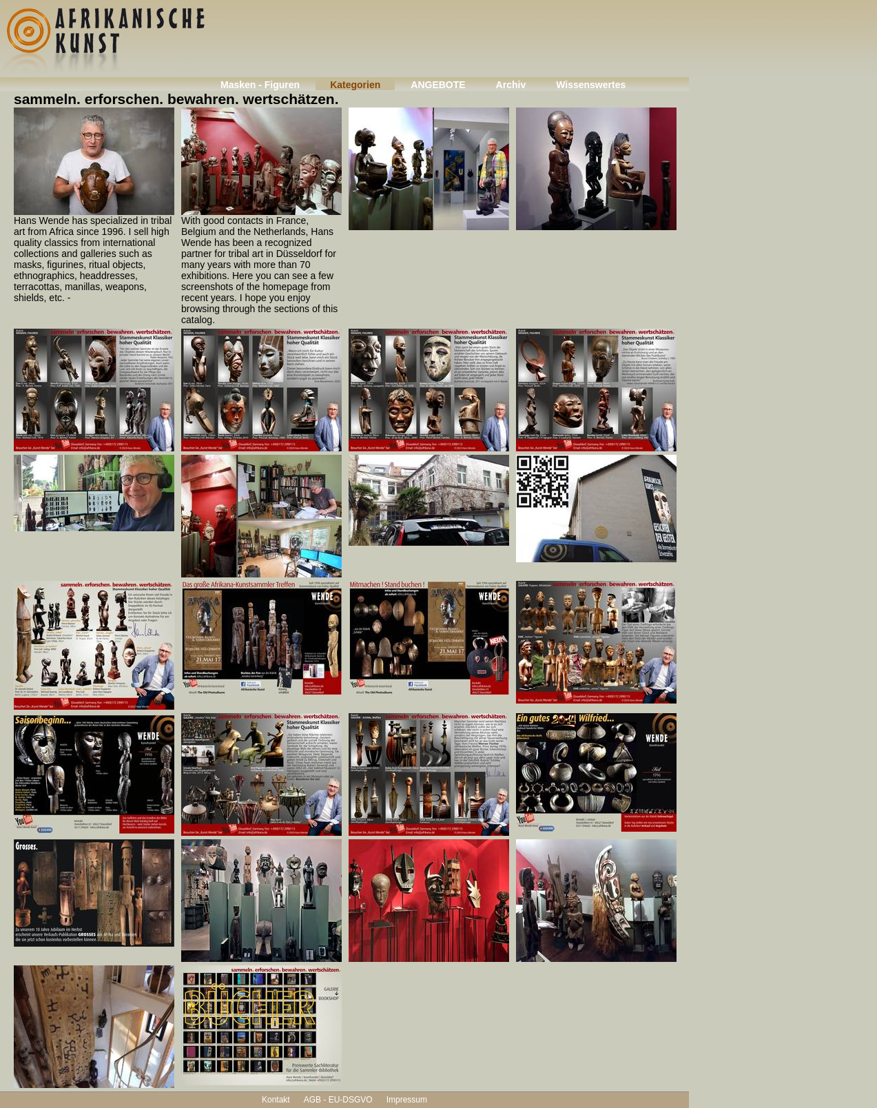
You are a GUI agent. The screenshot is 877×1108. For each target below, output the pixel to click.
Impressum (406, 1100)
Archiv (511, 84)
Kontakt (276, 1100)
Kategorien (355, 84)
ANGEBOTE (438, 84)
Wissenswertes (591, 84)
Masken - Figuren (260, 84)
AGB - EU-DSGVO (338, 1100)
